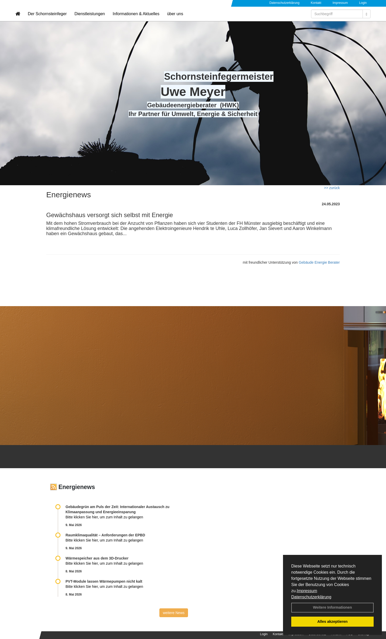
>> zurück (332, 188)
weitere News (173, 613)
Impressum (307, 591)
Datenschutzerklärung (311, 597)
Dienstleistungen (89, 19)
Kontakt (316, 3)
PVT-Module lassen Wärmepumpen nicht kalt (104, 581)
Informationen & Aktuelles (136, 19)
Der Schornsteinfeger (47, 19)
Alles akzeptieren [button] (332, 621)
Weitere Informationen (332, 607)
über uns (175, 19)
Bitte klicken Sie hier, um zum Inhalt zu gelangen (104, 517)
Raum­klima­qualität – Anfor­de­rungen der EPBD (105, 535)
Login (363, 3)
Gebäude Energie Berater (319, 262)
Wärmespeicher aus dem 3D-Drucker (97, 558)
